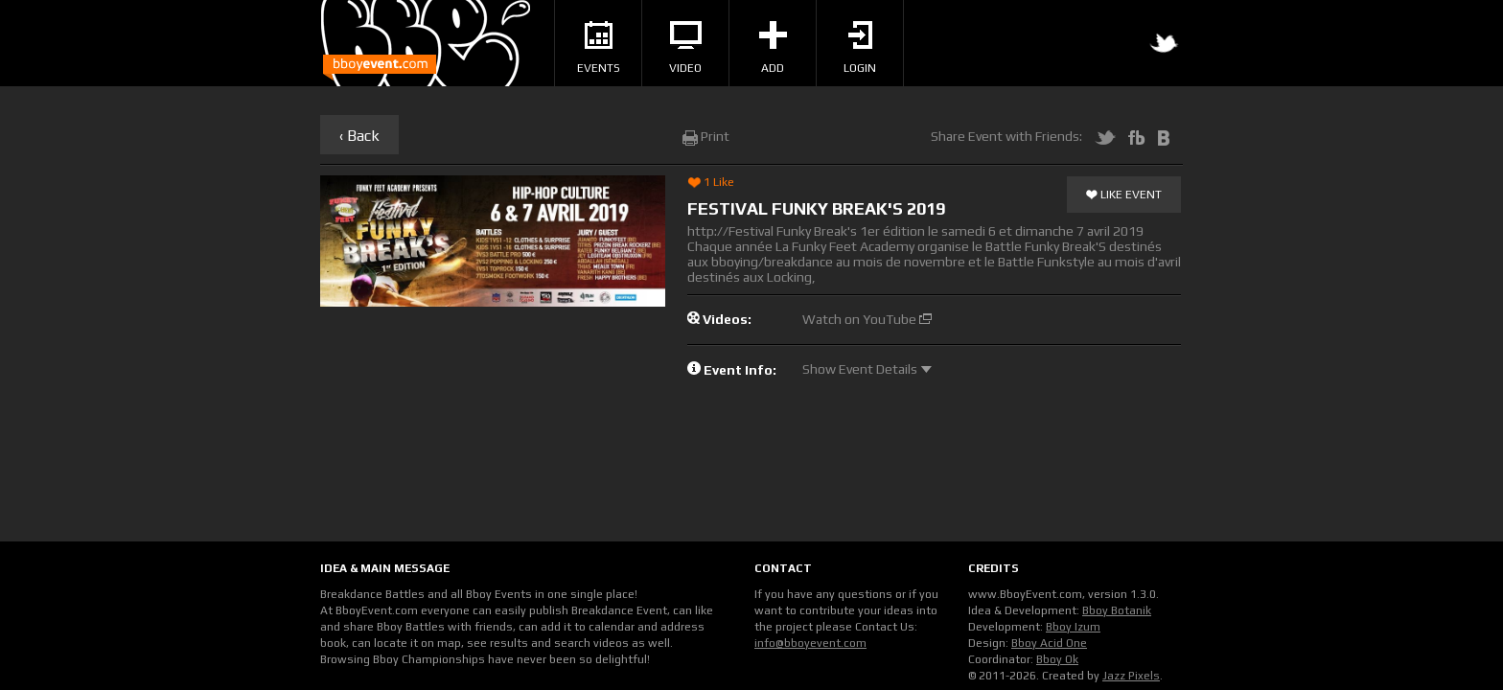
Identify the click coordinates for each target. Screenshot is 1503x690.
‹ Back (359, 135)
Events (598, 48)
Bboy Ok (1057, 659)
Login (860, 48)
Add (773, 48)
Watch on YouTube (867, 319)
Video (685, 48)
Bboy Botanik (1116, 610)
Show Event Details (867, 369)
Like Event (1124, 195)
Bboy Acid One (1049, 643)
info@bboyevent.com (810, 643)
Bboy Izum (1073, 626)
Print (705, 136)
